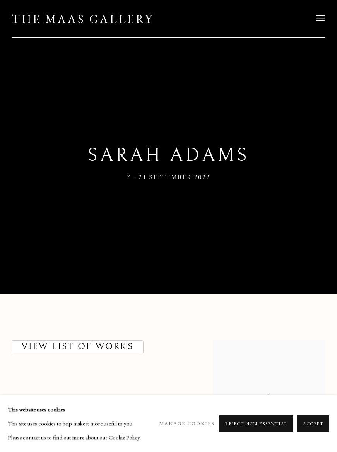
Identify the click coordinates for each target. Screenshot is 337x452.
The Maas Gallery (83, 19)
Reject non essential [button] (256, 423)
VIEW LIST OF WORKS (77, 346)
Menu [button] (319, 18)
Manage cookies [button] (187, 423)
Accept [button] (313, 423)
